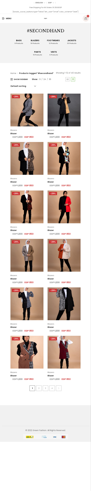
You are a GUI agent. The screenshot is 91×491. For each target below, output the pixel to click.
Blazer (13, 133)
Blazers (13, 130)
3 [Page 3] (45, 388)
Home (13, 73)
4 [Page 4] (52, 388)
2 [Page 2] (38, 388)
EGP (51, 3)
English (40, 3)
